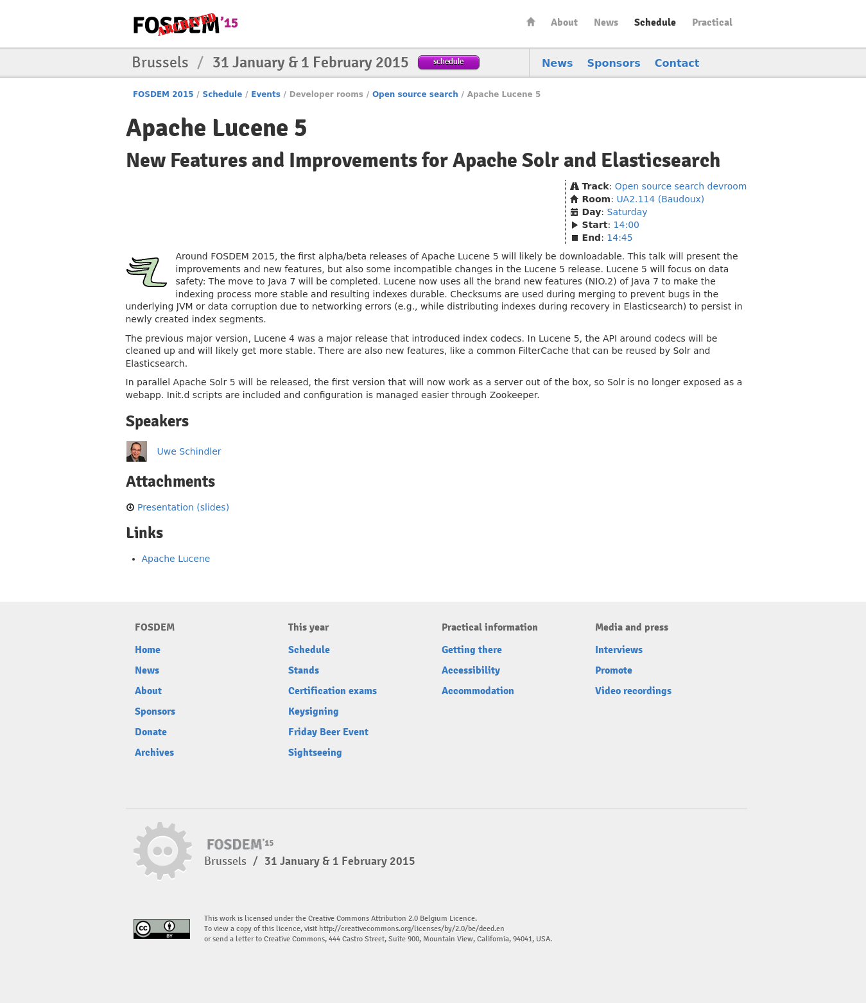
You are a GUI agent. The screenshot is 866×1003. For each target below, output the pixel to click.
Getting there (472, 649)
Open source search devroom (681, 186)
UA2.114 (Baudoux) (660, 199)
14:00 (626, 225)
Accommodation (478, 691)
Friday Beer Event (328, 732)
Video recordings (633, 691)
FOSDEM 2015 (163, 94)
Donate (151, 732)
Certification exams (332, 691)
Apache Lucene (176, 559)
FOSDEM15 (186, 24)
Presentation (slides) (183, 507)
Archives (154, 752)
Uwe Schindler (189, 451)
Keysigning (313, 711)
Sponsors (614, 63)
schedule (448, 61)
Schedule (655, 22)
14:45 (619, 237)
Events (266, 94)
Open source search (415, 94)
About (564, 22)
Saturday (627, 212)
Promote (613, 670)
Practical (712, 22)
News (606, 22)
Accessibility (471, 670)
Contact (677, 63)
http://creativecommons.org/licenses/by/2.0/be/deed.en (412, 929)
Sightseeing (315, 752)
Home (531, 21)
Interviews (619, 649)
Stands (303, 670)
